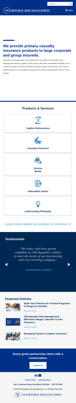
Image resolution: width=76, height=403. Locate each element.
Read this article (30, 311)
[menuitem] (36, 375)
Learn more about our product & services (36, 224)
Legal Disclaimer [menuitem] (44, 380)
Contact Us (38, 365)
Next (69, 264)
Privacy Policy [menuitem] (30, 380)
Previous (6, 264)
